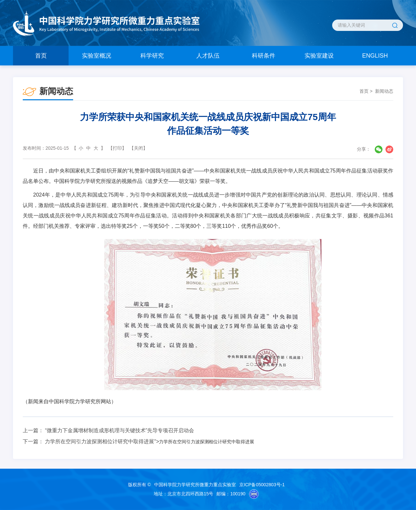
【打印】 (117, 148)
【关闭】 (138, 148)
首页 (41, 55)
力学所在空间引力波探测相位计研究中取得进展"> (149, 441)
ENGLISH (375, 55)
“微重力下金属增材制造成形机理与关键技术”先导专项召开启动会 (119, 430)
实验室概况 (96, 55)
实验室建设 (319, 55)
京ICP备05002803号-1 (262, 484)
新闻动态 (384, 91)
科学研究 (152, 55)
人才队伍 (208, 55)
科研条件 (263, 55)
